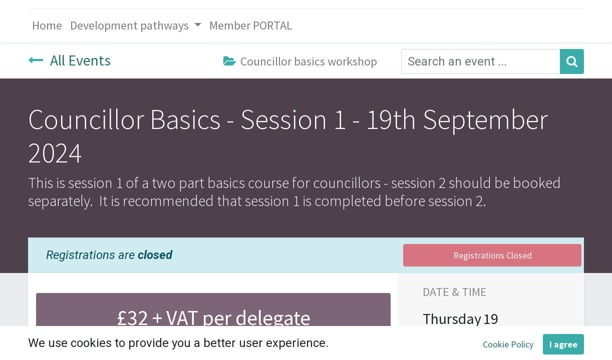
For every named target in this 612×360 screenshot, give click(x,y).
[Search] (572, 61)
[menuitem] (47, 25)
